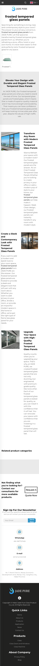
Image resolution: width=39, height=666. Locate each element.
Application (19, 624)
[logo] (19, 8)
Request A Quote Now (31, 491)
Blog (19, 660)
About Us (19, 618)
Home (19, 615)
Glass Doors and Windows (19, 644)
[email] (19, 557)
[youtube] (19, 598)
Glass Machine (19, 647)
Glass (19, 640)
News (19, 627)
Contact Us (19, 630)
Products (19, 621)
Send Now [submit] (32, 520)
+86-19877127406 (19, 541)
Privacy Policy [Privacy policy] (19, 657)
